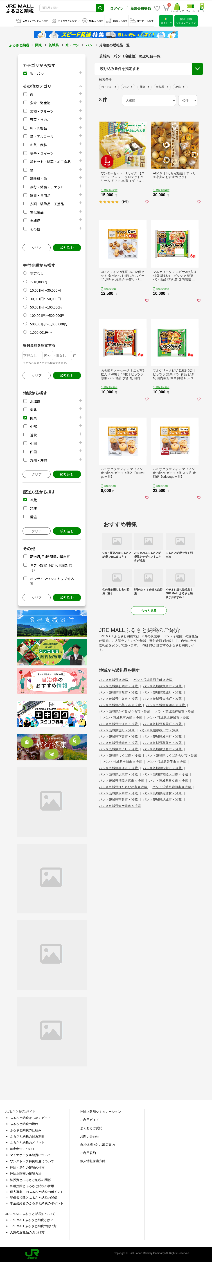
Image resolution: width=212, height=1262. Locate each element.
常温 (33, 516)
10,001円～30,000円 (45, 290)
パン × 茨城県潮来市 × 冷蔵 (163, 686)
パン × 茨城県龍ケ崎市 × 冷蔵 (120, 806)
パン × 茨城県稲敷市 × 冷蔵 (119, 692)
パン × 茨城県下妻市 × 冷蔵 (119, 736)
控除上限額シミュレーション (100, 1111)
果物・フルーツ (42, 111)
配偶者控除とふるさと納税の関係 (33, 1197)
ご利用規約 (88, 1153)
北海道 (35, 401)
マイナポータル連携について (30, 1155)
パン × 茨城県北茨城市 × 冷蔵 (168, 717)
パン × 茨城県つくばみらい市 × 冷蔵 (171, 755)
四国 (33, 451)
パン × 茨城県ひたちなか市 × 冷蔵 (123, 787)
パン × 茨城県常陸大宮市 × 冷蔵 (122, 780)
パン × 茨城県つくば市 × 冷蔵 (120, 755)
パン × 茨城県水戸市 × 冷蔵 (119, 793)
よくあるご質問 (91, 1128)
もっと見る (149, 610)
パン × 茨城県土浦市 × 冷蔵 (123, 762)
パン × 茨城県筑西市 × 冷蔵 (163, 749)
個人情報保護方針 (92, 1161)
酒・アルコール (42, 136)
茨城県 (54, 45)
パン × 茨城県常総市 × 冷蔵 (119, 743)
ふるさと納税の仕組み (25, 1130)
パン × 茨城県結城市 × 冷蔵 (163, 799)
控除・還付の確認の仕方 (27, 1167)
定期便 (35, 220)
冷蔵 (33, 500)
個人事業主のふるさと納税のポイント (36, 1192)
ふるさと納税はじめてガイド (30, 1118)
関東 (38, 45)
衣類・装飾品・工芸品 (47, 203)
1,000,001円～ (41, 332)
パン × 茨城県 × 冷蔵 (114, 680)
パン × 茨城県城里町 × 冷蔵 (163, 736)
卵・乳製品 (38, 128)
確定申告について (22, 1149)
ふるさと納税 (19, 45)
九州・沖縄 (38, 460)
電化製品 (36, 212)
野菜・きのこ (40, 119)
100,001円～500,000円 (47, 315)
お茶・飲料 (38, 144)
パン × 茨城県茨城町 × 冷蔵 (163, 692)
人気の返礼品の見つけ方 (27, 1232)
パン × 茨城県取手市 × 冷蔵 (167, 762)
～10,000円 (38, 281)
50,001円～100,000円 (46, 307)
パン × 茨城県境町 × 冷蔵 (117, 730)
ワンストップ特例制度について (32, 1161)
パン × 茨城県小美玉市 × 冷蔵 (120, 705)
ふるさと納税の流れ (24, 1124)
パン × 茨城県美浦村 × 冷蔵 (163, 793)
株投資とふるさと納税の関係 (30, 1180)
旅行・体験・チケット (47, 187)
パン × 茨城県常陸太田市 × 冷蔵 (166, 774)
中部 (33, 426)
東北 (33, 409)
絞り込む (67, 247)
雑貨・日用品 (40, 195)
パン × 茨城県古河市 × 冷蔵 (119, 724)
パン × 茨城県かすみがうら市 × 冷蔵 (125, 711)
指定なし (36, 273)
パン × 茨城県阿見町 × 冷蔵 (153, 680)
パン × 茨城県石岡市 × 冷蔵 (119, 686)
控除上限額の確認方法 (25, 1173)
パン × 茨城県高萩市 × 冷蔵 (163, 743)
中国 (33, 443)
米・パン (72, 45)
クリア (37, 247)
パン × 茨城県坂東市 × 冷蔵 (119, 774)
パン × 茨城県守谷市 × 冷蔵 (119, 799)
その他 (35, 229)
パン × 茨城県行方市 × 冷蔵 (163, 768)
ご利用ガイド (89, 1120)
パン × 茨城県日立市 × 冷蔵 (169, 780)
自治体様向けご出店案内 (97, 1144)
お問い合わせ (89, 1136)
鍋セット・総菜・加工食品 (50, 161)
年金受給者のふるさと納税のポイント (36, 1203)
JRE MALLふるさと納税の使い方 (33, 1226)
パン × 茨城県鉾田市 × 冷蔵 (172, 787)
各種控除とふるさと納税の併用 (32, 1186)
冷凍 (33, 508)
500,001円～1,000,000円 (48, 324)
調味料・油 (38, 178)
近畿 (33, 435)
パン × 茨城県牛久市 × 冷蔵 (119, 699)
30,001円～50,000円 (45, 298)
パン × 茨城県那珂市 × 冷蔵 (119, 768)
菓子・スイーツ (42, 153)
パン (89, 45)
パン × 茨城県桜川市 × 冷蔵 (159, 730)
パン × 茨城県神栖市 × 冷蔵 (175, 711)
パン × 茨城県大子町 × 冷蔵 (119, 749)
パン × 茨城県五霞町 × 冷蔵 (163, 724)
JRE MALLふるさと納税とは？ (31, 1220)
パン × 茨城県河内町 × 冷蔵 (123, 717)
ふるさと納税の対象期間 (27, 1136)
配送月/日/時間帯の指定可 (50, 556)
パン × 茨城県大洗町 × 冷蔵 (163, 699)
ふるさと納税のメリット (27, 1142)
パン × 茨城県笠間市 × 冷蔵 (166, 705)
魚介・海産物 (40, 102)
